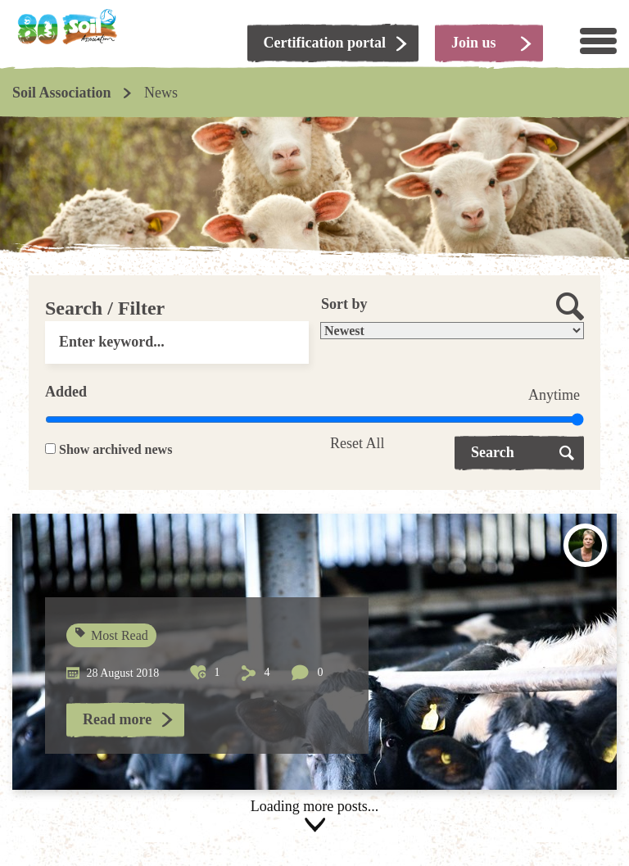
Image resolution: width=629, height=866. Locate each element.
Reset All (357, 443)
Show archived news (115, 449)
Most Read (112, 635)
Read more (117, 719)
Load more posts (314, 816)
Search (492, 452)
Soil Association (61, 92)
